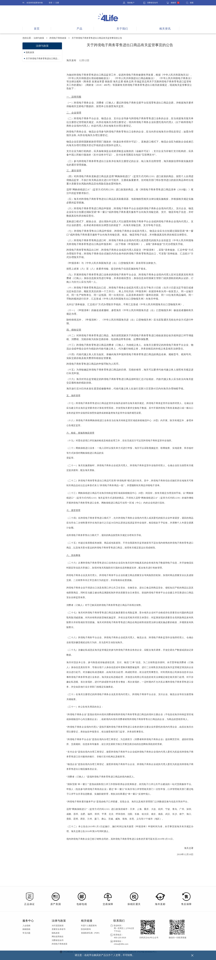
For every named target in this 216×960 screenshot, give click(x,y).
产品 (79, 28)
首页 (37, 28)
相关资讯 (165, 28)
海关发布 (71, 60)
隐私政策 (30, 52)
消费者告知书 (150, 3)
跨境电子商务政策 (58, 38)
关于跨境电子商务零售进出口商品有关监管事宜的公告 (43, 58)
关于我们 (122, 28)
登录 (50, 3)
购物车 (172, 3)
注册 (57, 3)
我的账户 (128, 3)
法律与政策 (39, 38)
